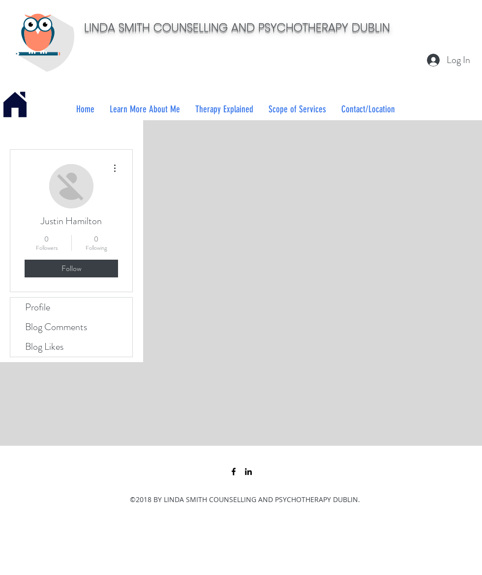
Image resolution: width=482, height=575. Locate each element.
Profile (37, 307)
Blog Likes (44, 346)
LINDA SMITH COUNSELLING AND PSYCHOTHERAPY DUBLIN (237, 27)
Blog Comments (56, 327)
